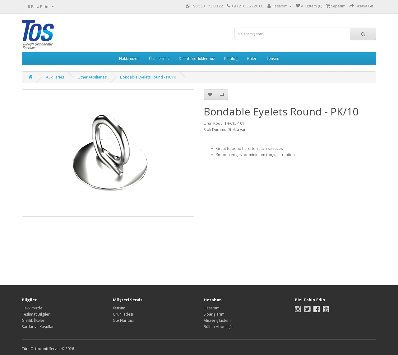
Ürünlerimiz (159, 58)
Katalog (231, 58)
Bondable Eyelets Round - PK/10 (148, 77)
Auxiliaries (55, 77)
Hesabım (212, 308)
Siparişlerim (214, 314)
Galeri (252, 58)
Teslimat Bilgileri (36, 314)
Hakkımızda (129, 58)
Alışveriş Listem (217, 320)
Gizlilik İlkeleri (33, 320)
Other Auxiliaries (92, 77)
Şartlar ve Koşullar (38, 326)
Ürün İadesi (123, 314)
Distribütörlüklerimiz (197, 58)
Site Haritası (123, 320)
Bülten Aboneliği (218, 326)
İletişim (273, 58)
